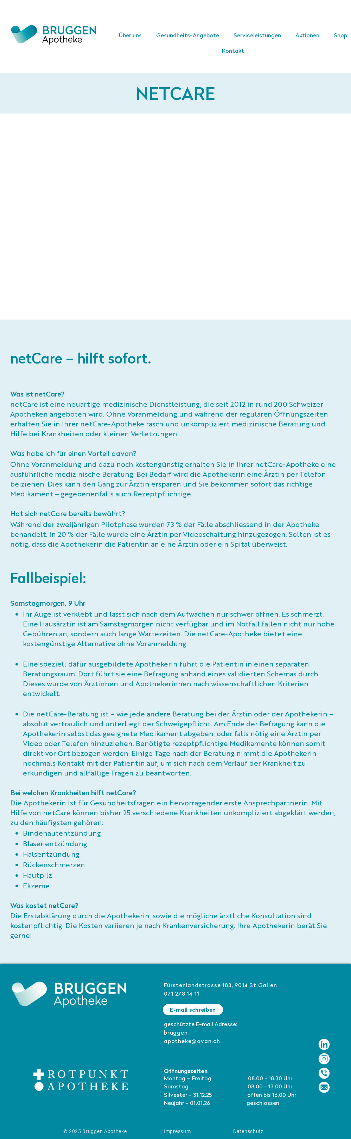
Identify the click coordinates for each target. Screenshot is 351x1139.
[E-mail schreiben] (193, 1009)
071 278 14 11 (181, 994)
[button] (257, 36)
